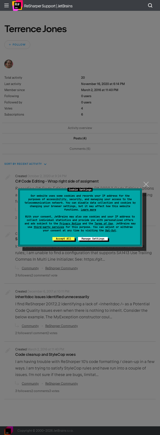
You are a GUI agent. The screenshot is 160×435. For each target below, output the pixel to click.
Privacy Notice (70, 223)
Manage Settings (93, 238)
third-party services (49, 227)
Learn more (88, 209)
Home (17, 5)
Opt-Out (110, 230)
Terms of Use (104, 223)
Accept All (63, 238)
